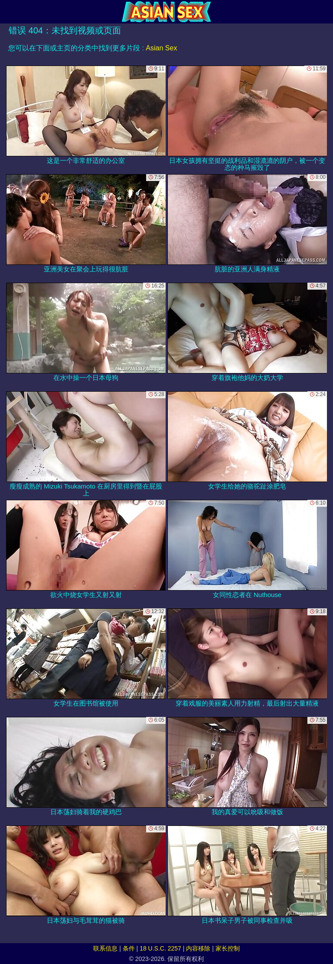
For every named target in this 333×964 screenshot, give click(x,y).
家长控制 (227, 948)
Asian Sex (161, 48)
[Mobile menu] (8, 12)
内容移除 (198, 948)
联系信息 (105, 948)
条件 (129, 948)
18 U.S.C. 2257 (160, 948)
